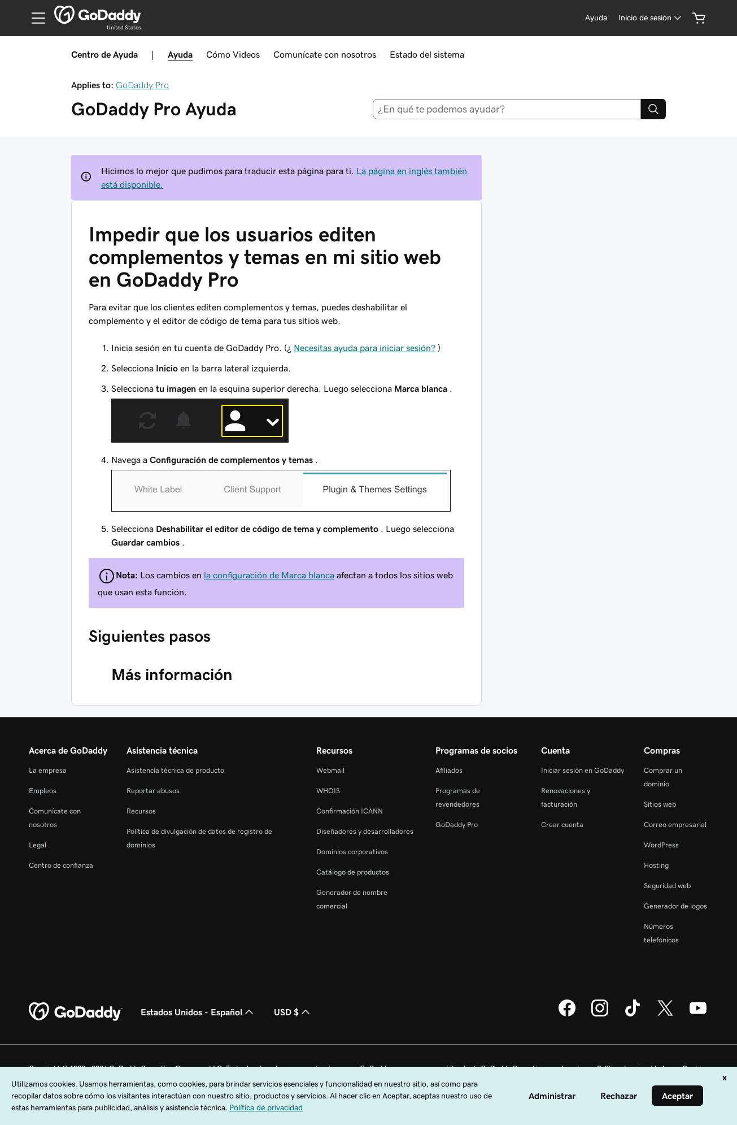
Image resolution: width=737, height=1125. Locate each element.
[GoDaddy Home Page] (76, 1012)
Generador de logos (675, 906)
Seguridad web (667, 885)
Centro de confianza (61, 865)
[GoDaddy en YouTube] (698, 1014)
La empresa (48, 770)
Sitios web (660, 804)
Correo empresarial (675, 824)
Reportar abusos (153, 790)
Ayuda (180, 54)
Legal (37, 845)
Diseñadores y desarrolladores (364, 831)
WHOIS (328, 790)
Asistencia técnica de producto (175, 770)
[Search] (653, 109)
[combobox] (507, 109)
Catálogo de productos (352, 872)
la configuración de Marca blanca (269, 574)
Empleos (42, 790)
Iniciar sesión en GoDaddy (582, 770)
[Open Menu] (33, 18)
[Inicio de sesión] (651, 17)
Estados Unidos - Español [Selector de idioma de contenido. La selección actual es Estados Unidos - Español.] (198, 1012)
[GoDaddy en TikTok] (632, 1014)
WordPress (661, 845)
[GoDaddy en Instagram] (600, 1014)
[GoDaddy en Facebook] (567, 1014)
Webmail (330, 770)
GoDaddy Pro (142, 84)
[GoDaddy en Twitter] (665, 1014)
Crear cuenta (562, 824)
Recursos (141, 811)
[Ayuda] (596, 17)
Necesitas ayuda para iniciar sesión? (364, 347)
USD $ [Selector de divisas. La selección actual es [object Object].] (293, 1012)
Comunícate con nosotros (324, 54)
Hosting (656, 865)
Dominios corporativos (352, 851)
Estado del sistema (427, 54)
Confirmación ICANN (349, 811)
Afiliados (449, 770)
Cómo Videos (233, 54)
